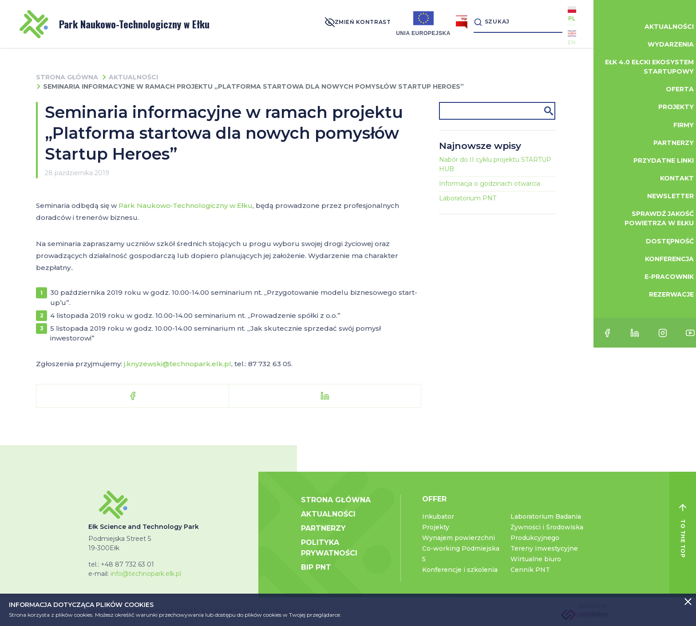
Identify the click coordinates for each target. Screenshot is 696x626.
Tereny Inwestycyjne (544, 548)
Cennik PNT (530, 570)
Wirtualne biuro (535, 559)
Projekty (435, 527)
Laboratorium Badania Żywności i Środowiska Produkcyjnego (546, 527)
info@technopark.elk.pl (146, 574)
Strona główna (67, 77)
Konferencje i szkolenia (460, 570)
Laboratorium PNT (467, 198)
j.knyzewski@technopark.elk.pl (177, 364)
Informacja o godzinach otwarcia (489, 184)
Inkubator (438, 516)
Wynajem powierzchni (458, 538)
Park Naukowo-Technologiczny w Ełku (115, 24)
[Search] (509, 23)
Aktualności (133, 77)
